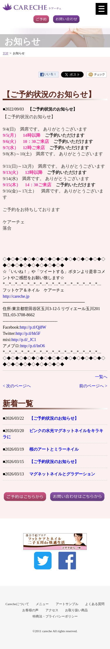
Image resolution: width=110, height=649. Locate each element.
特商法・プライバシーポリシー (55, 616)
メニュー (42, 604)
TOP (5, 53)
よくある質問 (94, 604)
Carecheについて (17, 604)
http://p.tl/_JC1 (23, 339)
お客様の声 (30, 610)
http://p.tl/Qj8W (33, 327)
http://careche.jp (16, 296)
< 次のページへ (17, 386)
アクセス (51, 610)
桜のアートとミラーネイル (54, 449)
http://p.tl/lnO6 (32, 346)
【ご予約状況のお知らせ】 (54, 418)
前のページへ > (93, 386)
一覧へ (101, 377)
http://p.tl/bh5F (28, 333)
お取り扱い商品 (76, 610)
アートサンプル (67, 604)
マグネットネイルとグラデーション (62, 474)
